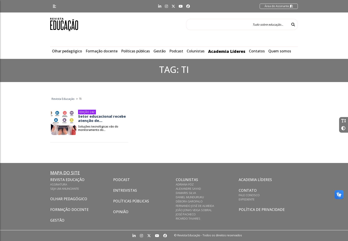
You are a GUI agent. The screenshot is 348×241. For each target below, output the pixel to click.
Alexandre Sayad (188, 189)
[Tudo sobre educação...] (237, 24)
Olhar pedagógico (67, 51)
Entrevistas (125, 190)
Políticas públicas (135, 51)
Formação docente (102, 51)
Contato (248, 190)
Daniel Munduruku (190, 197)
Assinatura (58, 184)
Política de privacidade (262, 209)
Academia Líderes (226, 51)
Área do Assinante (279, 6)
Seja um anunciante (64, 189)
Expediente (247, 199)
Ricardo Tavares (188, 218)
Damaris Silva (186, 193)
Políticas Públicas (131, 201)
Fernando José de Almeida (195, 206)
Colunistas (196, 51)
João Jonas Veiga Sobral (194, 210)
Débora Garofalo (189, 201)
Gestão (159, 51)
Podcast (176, 51)
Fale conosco (249, 195)
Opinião (120, 211)
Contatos (257, 51)
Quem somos (279, 51)
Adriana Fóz (185, 184)
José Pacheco (186, 214)
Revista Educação (67, 179)
